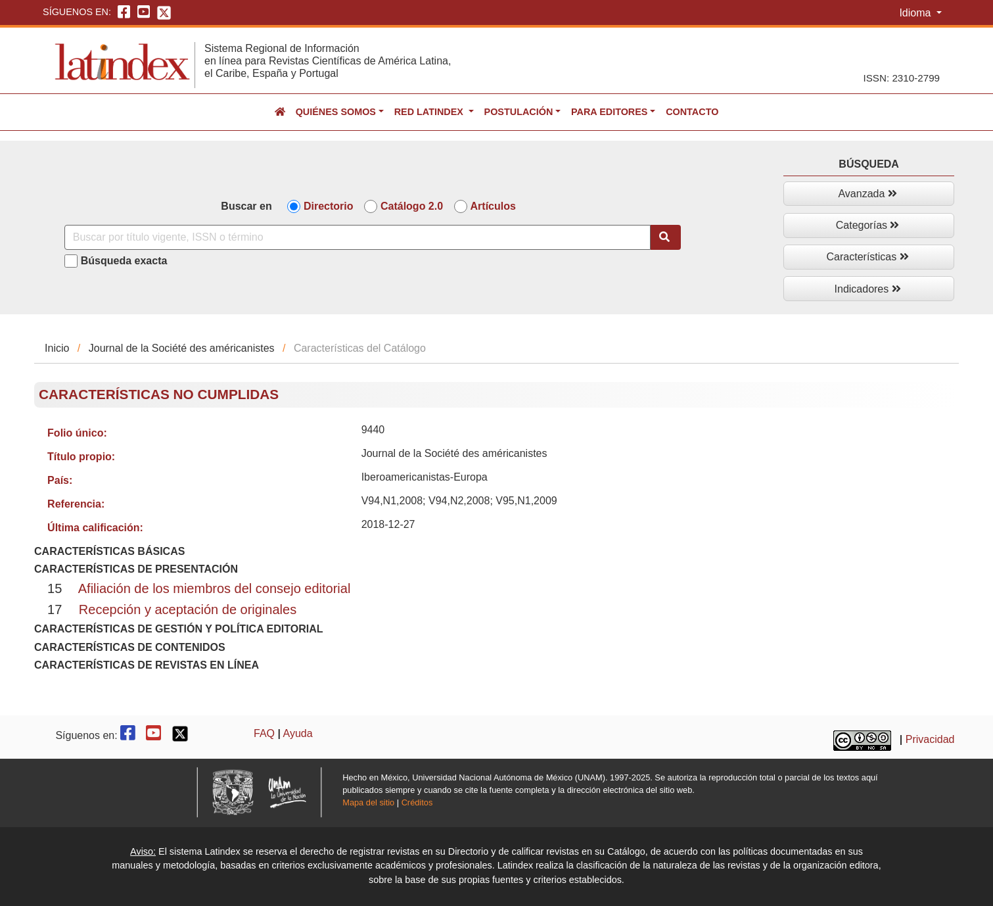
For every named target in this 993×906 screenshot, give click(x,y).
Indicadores (868, 289)
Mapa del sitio (368, 802)
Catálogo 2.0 (412, 206)
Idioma (916, 12)
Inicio (57, 348)
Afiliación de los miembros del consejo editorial (214, 588)
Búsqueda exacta (124, 260)
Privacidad (930, 739)
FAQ (264, 733)
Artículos (493, 206)
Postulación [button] (518, 112)
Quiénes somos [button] (336, 112)
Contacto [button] (692, 112)
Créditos (417, 802)
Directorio (329, 206)
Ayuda (298, 733)
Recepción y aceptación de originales (187, 609)
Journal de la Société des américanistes (182, 348)
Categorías (868, 225)
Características (868, 256)
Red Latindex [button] (430, 112)
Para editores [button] (609, 112)
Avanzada (867, 193)
